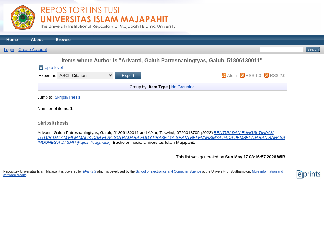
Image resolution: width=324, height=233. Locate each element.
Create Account (32, 49)
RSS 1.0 (253, 75)
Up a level (54, 67)
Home (12, 39)
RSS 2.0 (278, 75)
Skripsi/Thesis (67, 97)
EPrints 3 (89, 171)
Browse (63, 39)
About (37, 39)
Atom (232, 75)
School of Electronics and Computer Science (168, 171)
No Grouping (183, 86)
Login (9, 49)
